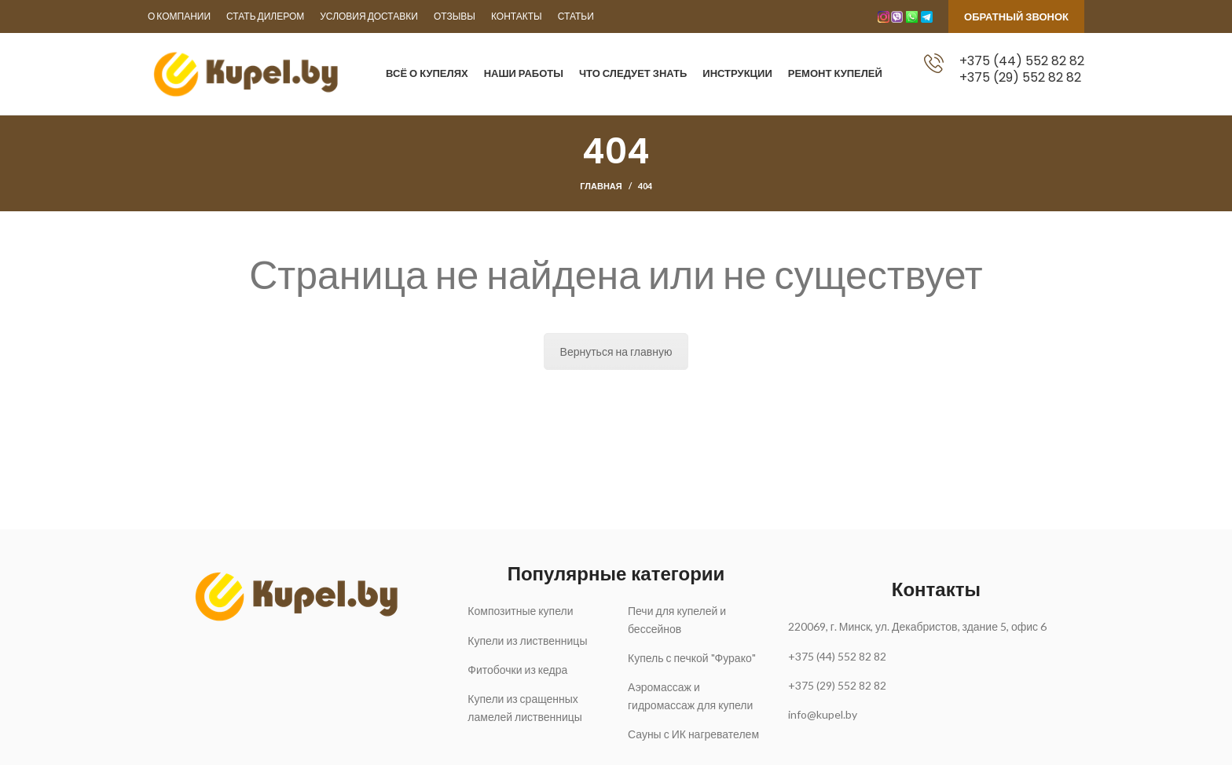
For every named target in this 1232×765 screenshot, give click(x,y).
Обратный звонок (1016, 16)
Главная (601, 186)
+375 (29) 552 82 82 (1020, 77)
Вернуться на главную (616, 352)
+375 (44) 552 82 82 (1021, 61)
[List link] (536, 611)
